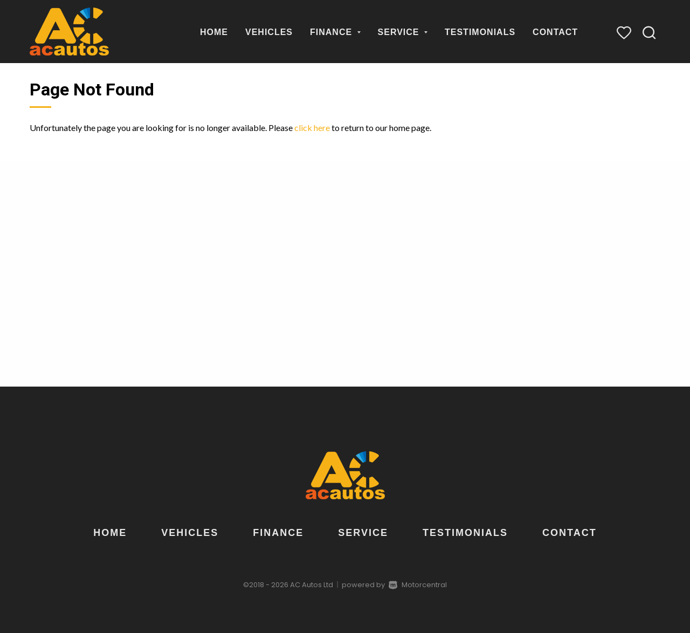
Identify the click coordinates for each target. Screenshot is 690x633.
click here (312, 127)
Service (402, 32)
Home (214, 32)
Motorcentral (418, 585)
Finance (335, 32)
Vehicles (269, 32)
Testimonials (480, 32)
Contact (555, 32)
